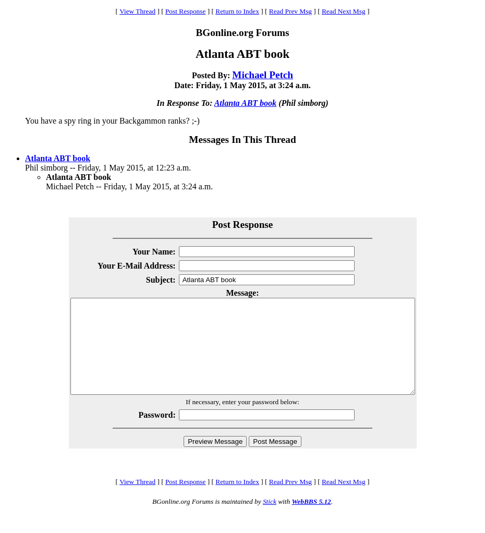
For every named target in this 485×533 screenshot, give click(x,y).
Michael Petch (262, 74)
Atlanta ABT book (245, 103)
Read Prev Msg (290, 11)
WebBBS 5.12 (311, 520)
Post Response (185, 11)
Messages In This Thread (242, 139)
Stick (269, 520)
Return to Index (237, 11)
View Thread (137, 11)
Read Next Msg (344, 11)
